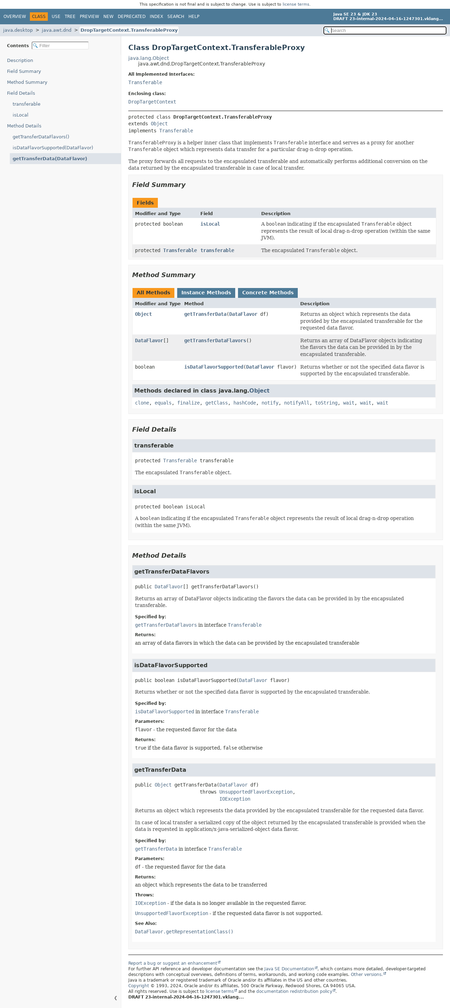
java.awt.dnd (56, 30)
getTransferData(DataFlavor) (50, 158)
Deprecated (132, 16)
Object (159, 123)
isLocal (20, 115)
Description (20, 60)
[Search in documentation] (384, 30)
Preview (89, 16)
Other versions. (367, 974)
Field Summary (24, 71)
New (108, 16)
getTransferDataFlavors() (41, 136)
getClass (216, 403)
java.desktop (18, 30)
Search (175, 16)
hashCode (244, 403)
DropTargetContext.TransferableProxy (129, 30)
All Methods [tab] (153, 292)
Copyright (138, 985)
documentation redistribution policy (294, 991)
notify (270, 403)
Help (193, 16)
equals (163, 403)
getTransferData (205, 314)
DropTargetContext (152, 102)
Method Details (24, 126)
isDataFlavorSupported (213, 367)
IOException (234, 799)
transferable (26, 104)
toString (326, 403)
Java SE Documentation (289, 968)
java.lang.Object (148, 58)
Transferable (145, 82)
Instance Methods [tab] (206, 292)
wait (348, 403)
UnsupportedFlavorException (255, 792)
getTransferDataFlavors (215, 340)
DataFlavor (243, 314)
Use (56, 16)
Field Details (21, 93)
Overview (15, 16)
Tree (70, 16)
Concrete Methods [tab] (268, 292)
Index (156, 16)
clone (142, 403)
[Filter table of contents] (60, 46)
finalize (188, 403)
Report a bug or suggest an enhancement (172, 963)
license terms (296, 4)
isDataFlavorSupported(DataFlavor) (53, 147)
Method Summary (27, 82)
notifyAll (296, 403)
